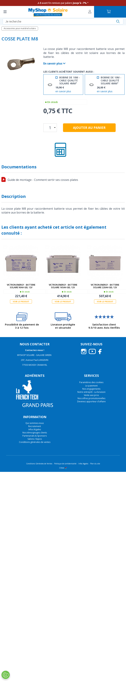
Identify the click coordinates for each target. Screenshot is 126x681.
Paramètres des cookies (91, 382)
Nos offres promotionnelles (91, 398)
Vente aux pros (91, 395)
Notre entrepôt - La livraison (91, 391)
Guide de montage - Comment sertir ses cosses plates (43, 180)
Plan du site (95, 463)
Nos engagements (91, 388)
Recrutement (34, 426)
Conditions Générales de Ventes (39, 463)
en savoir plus (63, 91)
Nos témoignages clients (34, 432)
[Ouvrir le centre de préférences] (5, 674)
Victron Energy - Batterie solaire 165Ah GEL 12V (63, 286)
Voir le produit (21, 301)
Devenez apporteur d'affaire (91, 401)
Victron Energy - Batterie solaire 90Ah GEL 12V (21, 286)
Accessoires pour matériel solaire (20, 28)
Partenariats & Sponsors (34, 435)
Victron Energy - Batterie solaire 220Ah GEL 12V (105, 286)
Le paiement (91, 385)
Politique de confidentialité (65, 463)
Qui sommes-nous (34, 423)
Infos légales (34, 429)
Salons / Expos (35, 438)
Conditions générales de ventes (34, 442)
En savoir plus (54, 63)
